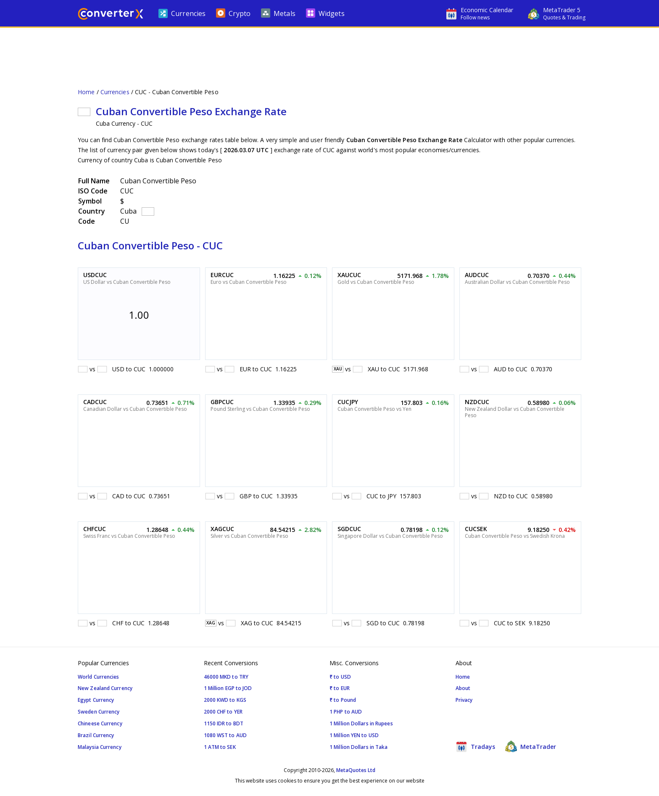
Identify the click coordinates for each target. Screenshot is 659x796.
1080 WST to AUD (225, 735)
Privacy (464, 699)
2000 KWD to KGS (225, 699)
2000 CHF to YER (223, 711)
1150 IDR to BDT (224, 723)
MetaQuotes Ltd (355, 770)
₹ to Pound (343, 699)
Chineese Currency (100, 723)
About (463, 688)
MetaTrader (530, 746)
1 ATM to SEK (220, 747)
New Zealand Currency (105, 688)
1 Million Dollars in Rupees (361, 723)
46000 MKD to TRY (226, 676)
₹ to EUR (340, 688)
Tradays (475, 746)
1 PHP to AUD (346, 711)
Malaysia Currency (99, 747)
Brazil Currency (96, 735)
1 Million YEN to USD (354, 735)
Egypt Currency (96, 699)
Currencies (114, 92)
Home (86, 92)
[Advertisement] (329, 53)
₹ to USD (340, 676)
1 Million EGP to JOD (228, 688)
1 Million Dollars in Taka (359, 747)
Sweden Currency (99, 711)
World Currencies (98, 676)
